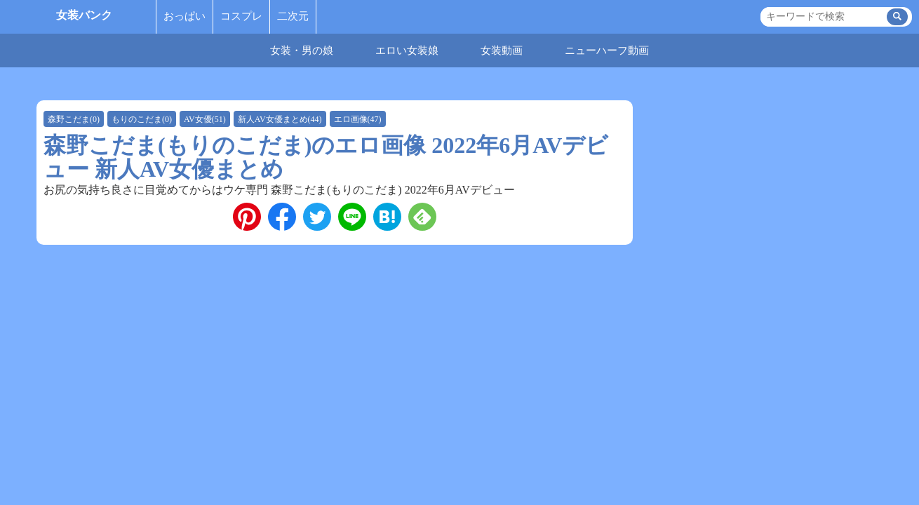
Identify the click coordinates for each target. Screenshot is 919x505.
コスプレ (241, 16)
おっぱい (184, 16)
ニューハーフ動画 (607, 50)
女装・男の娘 (301, 50)
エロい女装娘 (406, 50)
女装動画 (502, 50)
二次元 (293, 16)
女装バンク (84, 15)
